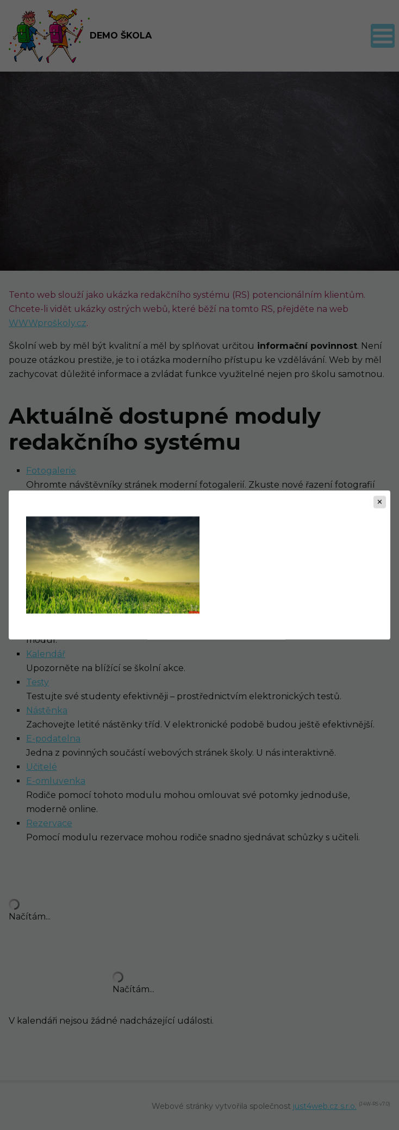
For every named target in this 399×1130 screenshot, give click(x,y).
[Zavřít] (379, 502)
